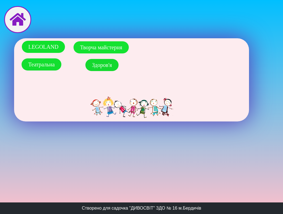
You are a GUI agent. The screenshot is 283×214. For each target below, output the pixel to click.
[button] (43, 47)
